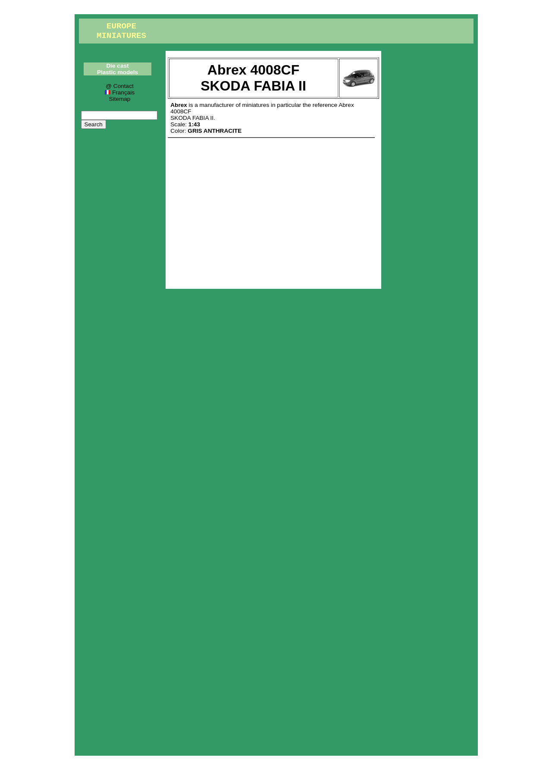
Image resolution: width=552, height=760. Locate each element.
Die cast (117, 66)
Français (120, 92)
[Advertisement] (273, 211)
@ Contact (119, 86)
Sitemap (120, 99)
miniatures (256, 105)
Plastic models (117, 72)
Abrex (178, 105)
